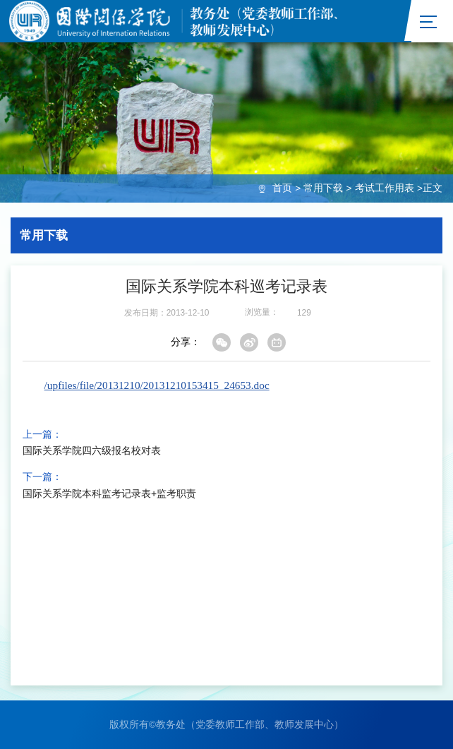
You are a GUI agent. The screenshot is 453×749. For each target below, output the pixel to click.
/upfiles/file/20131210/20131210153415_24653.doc (157, 385)
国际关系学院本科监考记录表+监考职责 (109, 493)
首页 (282, 188)
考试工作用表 (384, 188)
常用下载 (323, 188)
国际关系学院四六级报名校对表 (92, 451)
